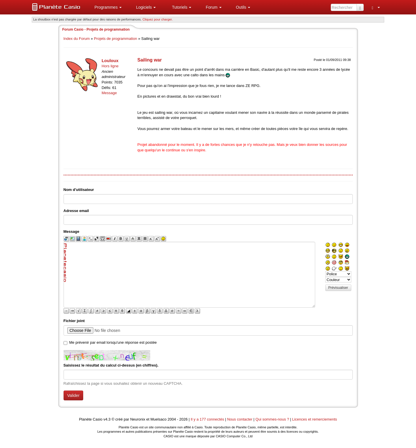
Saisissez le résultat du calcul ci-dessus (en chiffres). (111, 365)
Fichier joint (74, 321)
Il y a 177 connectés (208, 419)
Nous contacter (239, 419)
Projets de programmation (115, 38)
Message (109, 93)
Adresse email (76, 211)
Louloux (110, 60)
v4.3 (107, 419)
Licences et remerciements (314, 419)
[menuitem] (106, 7)
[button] (106, 7)
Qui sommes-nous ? (272, 419)
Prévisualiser (338, 288)
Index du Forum (77, 38)
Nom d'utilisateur (79, 189)
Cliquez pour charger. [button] (157, 19)
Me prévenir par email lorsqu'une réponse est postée (113, 342)
